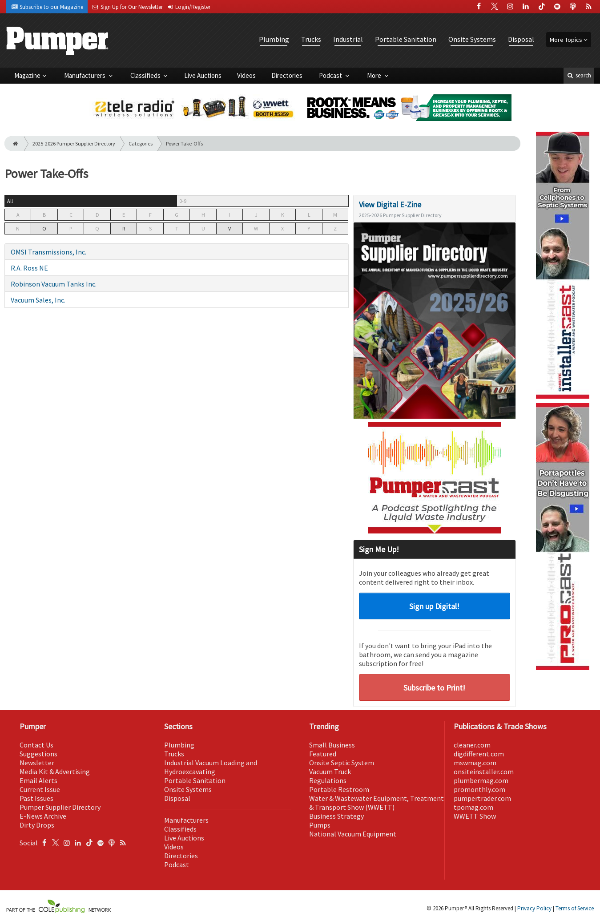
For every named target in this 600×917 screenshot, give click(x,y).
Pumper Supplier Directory (60, 807)
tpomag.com (473, 807)
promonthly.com (479, 789)
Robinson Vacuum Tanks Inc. (54, 283)
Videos (246, 75)
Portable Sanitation (405, 39)
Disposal (521, 39)
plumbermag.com (481, 780)
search (578, 75)
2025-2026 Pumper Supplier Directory (73, 143)
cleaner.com (472, 744)
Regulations (327, 780)
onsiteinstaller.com (484, 771)
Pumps (319, 824)
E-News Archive (43, 816)
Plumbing (274, 39)
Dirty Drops (37, 824)
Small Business (332, 744)
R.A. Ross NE (29, 267)
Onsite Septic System (341, 762)
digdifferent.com (479, 753)
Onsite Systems (472, 39)
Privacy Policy (534, 908)
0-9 (182, 201)
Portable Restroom (339, 789)
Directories (286, 75)
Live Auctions (202, 75)
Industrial (348, 39)
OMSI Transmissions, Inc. (48, 251)
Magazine (27, 75)
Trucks (311, 39)
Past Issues (36, 798)
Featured (322, 753)
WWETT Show (475, 816)
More (375, 75)
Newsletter (37, 762)
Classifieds (146, 75)
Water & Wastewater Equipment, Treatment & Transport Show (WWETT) (376, 803)
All (10, 201)
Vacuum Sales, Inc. (38, 299)
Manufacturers (85, 75)
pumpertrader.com (482, 798)
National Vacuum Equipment (352, 833)
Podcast (331, 75)
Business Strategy (336, 816)
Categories (141, 143)
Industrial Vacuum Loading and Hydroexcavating (210, 767)
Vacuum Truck (330, 771)
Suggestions (38, 753)
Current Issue (40, 789)
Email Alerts (38, 780)
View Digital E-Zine (390, 204)
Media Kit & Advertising (55, 771)
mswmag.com (475, 762)
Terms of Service (575, 908)
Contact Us (36, 744)
